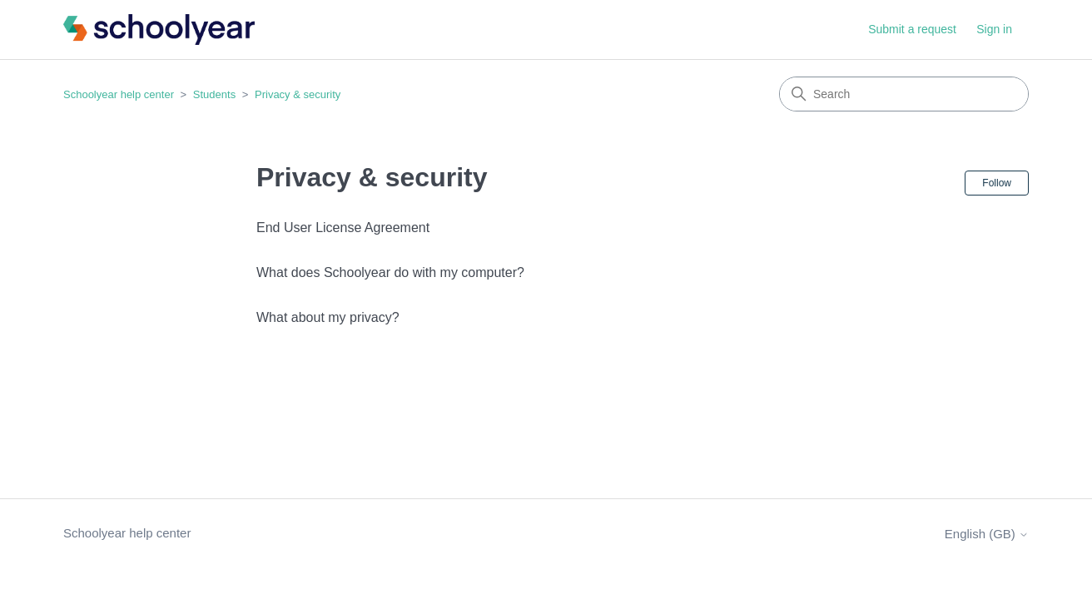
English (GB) (987, 534)
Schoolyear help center (118, 94)
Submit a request (912, 29)
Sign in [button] (994, 29)
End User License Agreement (342, 227)
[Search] (904, 94)
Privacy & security (297, 94)
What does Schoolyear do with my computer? (390, 272)
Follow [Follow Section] (996, 183)
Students (214, 94)
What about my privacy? (328, 317)
